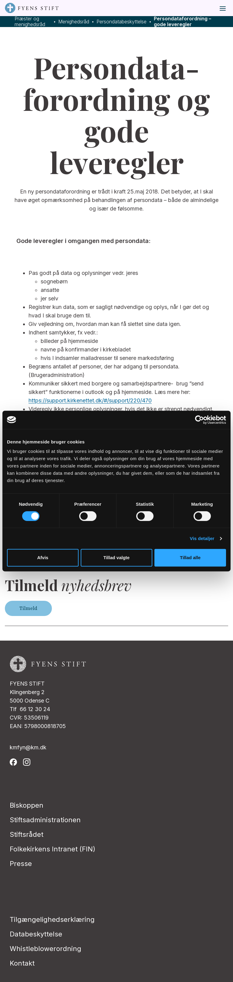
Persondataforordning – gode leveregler (182, 21)
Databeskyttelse (36, 934)
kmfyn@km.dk (28, 747)
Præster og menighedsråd (30, 21)
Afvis (42, 557)
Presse (21, 863)
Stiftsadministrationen (45, 819)
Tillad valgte (116, 557)
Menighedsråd (73, 22)
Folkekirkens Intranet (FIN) (52, 849)
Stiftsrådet (26, 834)
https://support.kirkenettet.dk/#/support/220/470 (90, 400)
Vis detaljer (202, 538)
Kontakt (22, 963)
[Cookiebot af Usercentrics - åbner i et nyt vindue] (199, 419)
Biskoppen (26, 805)
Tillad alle (190, 557)
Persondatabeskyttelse (121, 22)
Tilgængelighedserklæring (52, 919)
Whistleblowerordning (45, 948)
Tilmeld (28, 608)
